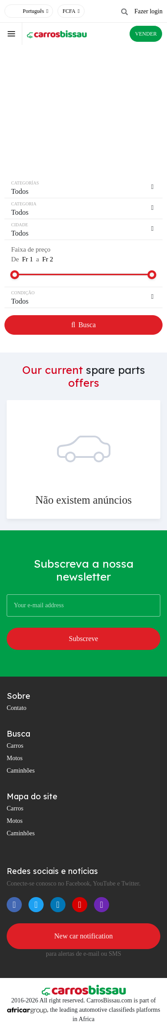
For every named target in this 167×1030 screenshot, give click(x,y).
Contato (16, 708)
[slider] (14, 274)
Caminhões (21, 770)
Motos (15, 758)
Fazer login (148, 11)
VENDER (146, 34)
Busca (83, 325)
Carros (15, 745)
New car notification (83, 936)
